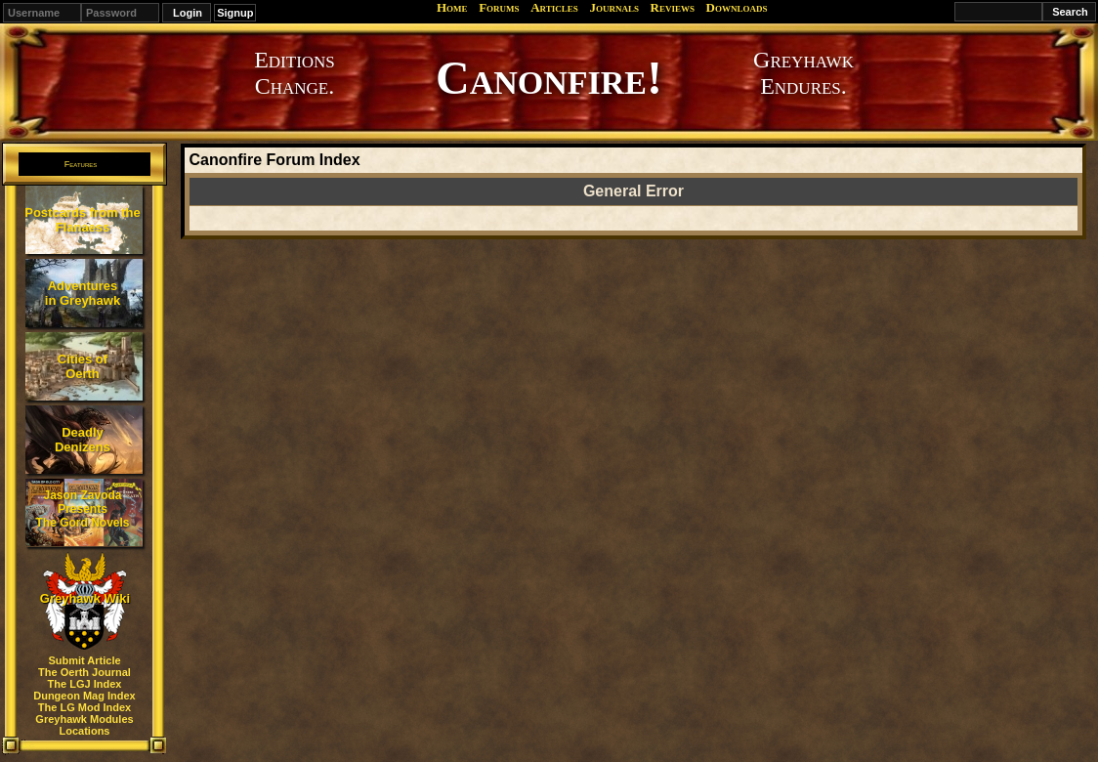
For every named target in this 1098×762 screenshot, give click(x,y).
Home (452, 7)
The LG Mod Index (84, 707)
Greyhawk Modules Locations (84, 725)
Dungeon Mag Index (84, 695)
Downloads (737, 7)
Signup (235, 13)
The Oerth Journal (84, 672)
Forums (499, 7)
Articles (554, 7)
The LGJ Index (85, 684)
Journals (614, 7)
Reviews (673, 7)
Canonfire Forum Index (274, 159)
